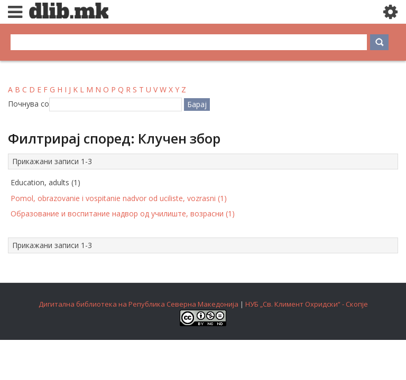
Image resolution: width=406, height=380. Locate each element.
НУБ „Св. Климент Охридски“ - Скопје (306, 304)
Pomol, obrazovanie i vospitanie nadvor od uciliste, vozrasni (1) (119, 198)
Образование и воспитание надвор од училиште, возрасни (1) (123, 213)
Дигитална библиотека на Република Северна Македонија (138, 304)
